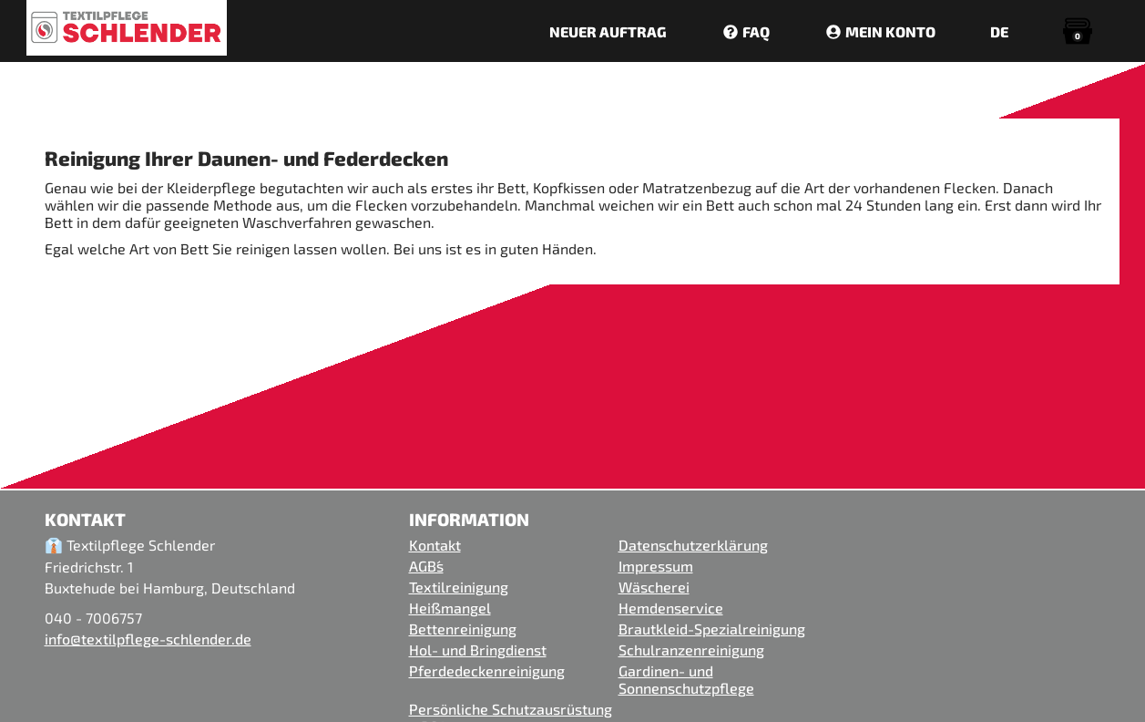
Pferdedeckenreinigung (487, 670)
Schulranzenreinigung (691, 649)
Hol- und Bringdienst (478, 649)
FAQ (745, 31)
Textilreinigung (458, 586)
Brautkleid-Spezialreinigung (712, 628)
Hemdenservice (671, 607)
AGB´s (426, 565)
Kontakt (435, 544)
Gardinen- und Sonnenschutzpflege (686, 679)
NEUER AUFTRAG (608, 31)
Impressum (656, 565)
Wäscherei (654, 586)
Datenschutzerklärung (693, 544)
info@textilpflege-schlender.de (148, 638)
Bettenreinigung (462, 628)
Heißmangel (450, 607)
